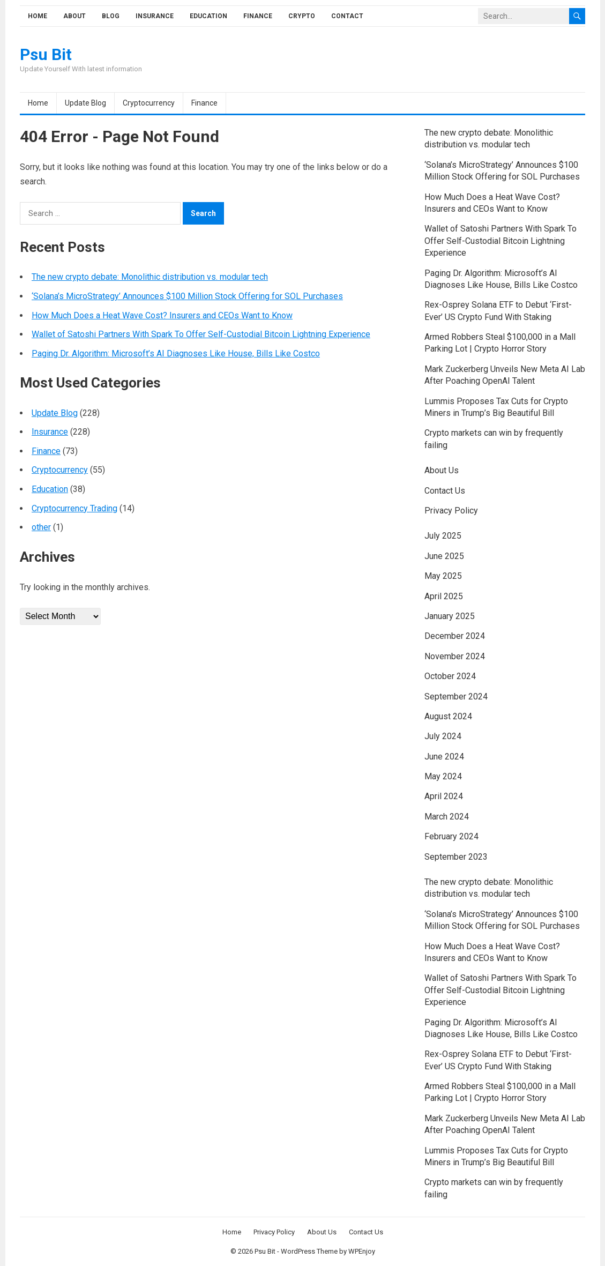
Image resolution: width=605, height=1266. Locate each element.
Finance (257, 16)
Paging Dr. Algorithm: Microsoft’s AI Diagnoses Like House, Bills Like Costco (176, 353)
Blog (110, 16)
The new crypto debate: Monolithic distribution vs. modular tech (150, 277)
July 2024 (442, 736)
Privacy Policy (451, 510)
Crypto (301, 16)
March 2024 (446, 816)
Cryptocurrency (149, 103)
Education (208, 16)
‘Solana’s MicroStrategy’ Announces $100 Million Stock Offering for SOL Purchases (187, 296)
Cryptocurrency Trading (74, 508)
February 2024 (451, 836)
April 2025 (443, 596)
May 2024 (443, 776)
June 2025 (444, 556)
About (74, 16)
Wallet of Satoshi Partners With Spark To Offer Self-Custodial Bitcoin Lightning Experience (201, 334)
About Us (441, 470)
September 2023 (456, 857)
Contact (347, 16)
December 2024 (454, 636)
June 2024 (444, 756)
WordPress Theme (309, 1251)
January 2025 (449, 616)
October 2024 (450, 676)
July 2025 (442, 536)
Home (37, 16)
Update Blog (85, 103)
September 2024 (456, 696)
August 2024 (448, 716)
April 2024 (443, 796)
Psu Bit (46, 55)
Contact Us (444, 491)
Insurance (155, 16)
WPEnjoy (361, 1251)
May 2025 (443, 576)
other (41, 527)
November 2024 (454, 656)
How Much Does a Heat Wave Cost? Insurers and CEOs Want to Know (162, 315)
